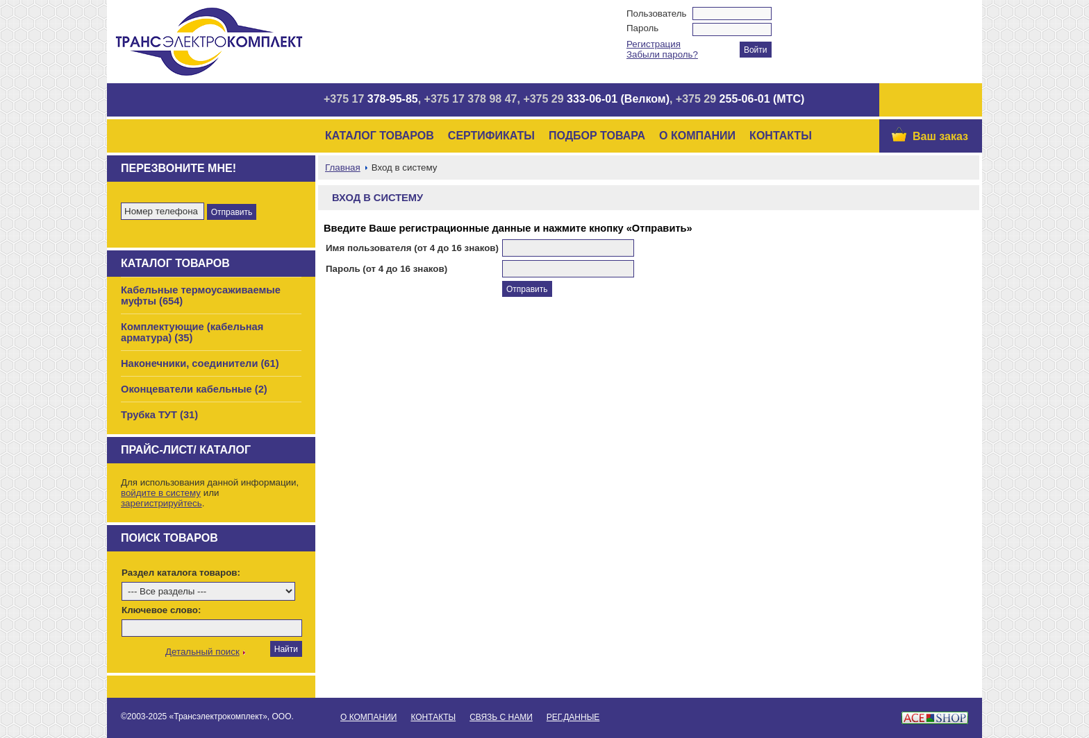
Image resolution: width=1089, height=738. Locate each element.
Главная (342, 167)
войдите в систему (161, 493)
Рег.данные (573, 717)
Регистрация (653, 44)
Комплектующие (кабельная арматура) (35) (192, 332)
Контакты (780, 135)
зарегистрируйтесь (161, 503)
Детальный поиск (202, 651)
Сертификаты (491, 135)
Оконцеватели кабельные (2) (194, 389)
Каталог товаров (379, 135)
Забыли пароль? (662, 54)
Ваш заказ (940, 136)
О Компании (697, 135)
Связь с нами (501, 717)
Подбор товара (597, 135)
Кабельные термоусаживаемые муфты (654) (201, 295)
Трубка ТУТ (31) (159, 414)
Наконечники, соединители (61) (200, 363)
